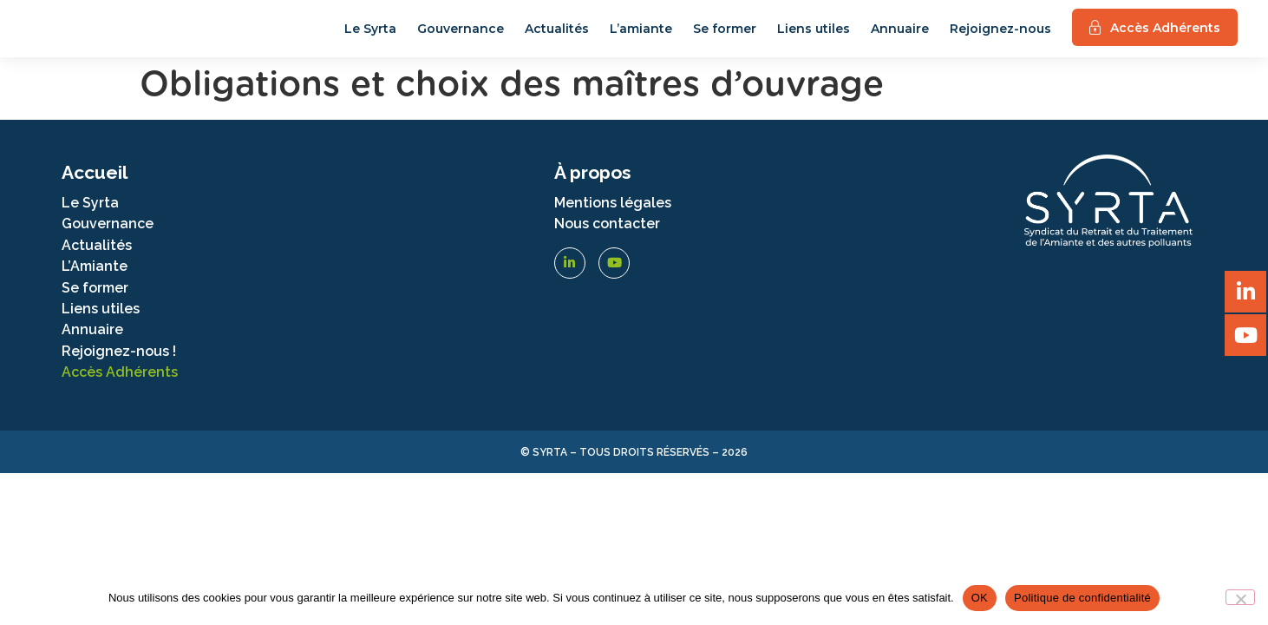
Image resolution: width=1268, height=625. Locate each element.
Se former (724, 37)
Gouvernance (460, 37)
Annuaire (900, 37)
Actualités (557, 37)
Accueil (94, 190)
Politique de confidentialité (1082, 597)
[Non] (1240, 597)
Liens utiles (813, 37)
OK (979, 597)
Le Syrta (370, 37)
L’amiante (641, 37)
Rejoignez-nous (1000, 37)
